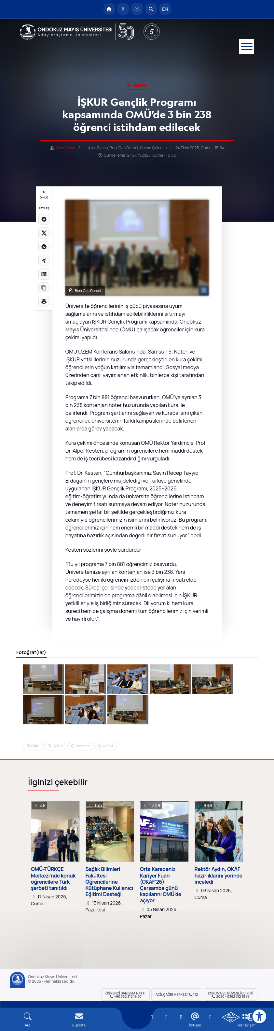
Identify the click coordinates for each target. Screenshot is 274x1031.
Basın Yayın (65, 148)
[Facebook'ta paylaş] (43, 219)
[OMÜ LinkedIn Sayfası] (166, 1017)
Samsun (82, 745)
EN (165, 9)
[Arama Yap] (151, 9)
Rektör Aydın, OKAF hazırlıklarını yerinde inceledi (218, 875)
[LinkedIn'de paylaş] (43, 274)
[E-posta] (123, 9)
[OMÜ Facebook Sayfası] (210, 1017)
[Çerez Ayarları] (251, 1017)
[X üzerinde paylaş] (43, 233)
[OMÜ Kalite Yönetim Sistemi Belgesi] (231, 1017)
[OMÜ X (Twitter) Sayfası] (195, 1017)
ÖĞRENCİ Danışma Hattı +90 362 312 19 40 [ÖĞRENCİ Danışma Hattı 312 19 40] (125, 995)
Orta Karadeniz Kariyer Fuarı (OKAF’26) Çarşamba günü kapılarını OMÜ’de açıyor (160, 885)
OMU (35, 745)
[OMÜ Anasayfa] (109, 9)
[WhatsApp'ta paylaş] (43, 246)
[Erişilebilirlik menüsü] (259, 1016)
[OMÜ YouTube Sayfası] (151, 1017)
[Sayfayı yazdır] (43, 301)
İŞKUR (57, 745)
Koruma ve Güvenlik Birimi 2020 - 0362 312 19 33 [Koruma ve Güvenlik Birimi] (230, 995)
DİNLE (44, 195)
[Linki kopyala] (43, 287)
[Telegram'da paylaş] (43, 260)
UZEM (108, 745)
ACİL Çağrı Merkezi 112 (177, 994)
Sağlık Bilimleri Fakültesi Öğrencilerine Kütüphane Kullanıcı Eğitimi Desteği (109, 881)
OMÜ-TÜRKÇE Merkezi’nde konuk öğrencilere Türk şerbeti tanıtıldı (53, 878)
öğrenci (137, 85)
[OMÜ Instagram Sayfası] (181, 1017)
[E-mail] (79, 1019)
